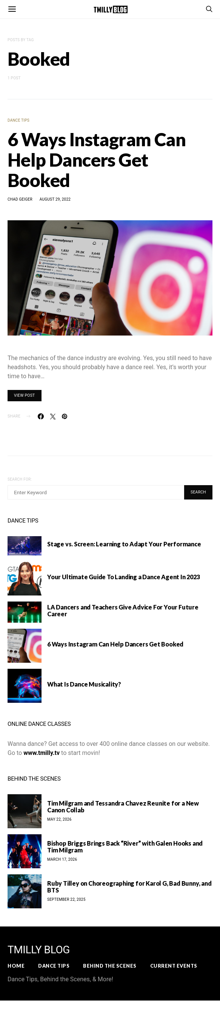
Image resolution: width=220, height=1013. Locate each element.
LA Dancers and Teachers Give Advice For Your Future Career (122, 610)
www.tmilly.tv (41, 752)
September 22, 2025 (66, 899)
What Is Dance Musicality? (84, 684)
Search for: (20, 479)
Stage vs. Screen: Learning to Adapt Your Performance (124, 543)
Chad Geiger (20, 199)
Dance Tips (18, 120)
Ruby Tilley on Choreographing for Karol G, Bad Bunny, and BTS (129, 887)
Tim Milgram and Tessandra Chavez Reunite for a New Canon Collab (123, 806)
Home (16, 966)
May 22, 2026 (59, 819)
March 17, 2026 (62, 859)
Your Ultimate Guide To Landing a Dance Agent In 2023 (123, 576)
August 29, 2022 (55, 199)
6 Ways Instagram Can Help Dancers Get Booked (97, 159)
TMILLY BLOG (39, 950)
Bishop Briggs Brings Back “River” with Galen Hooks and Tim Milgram (125, 847)
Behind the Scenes (110, 966)
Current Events (173, 966)
